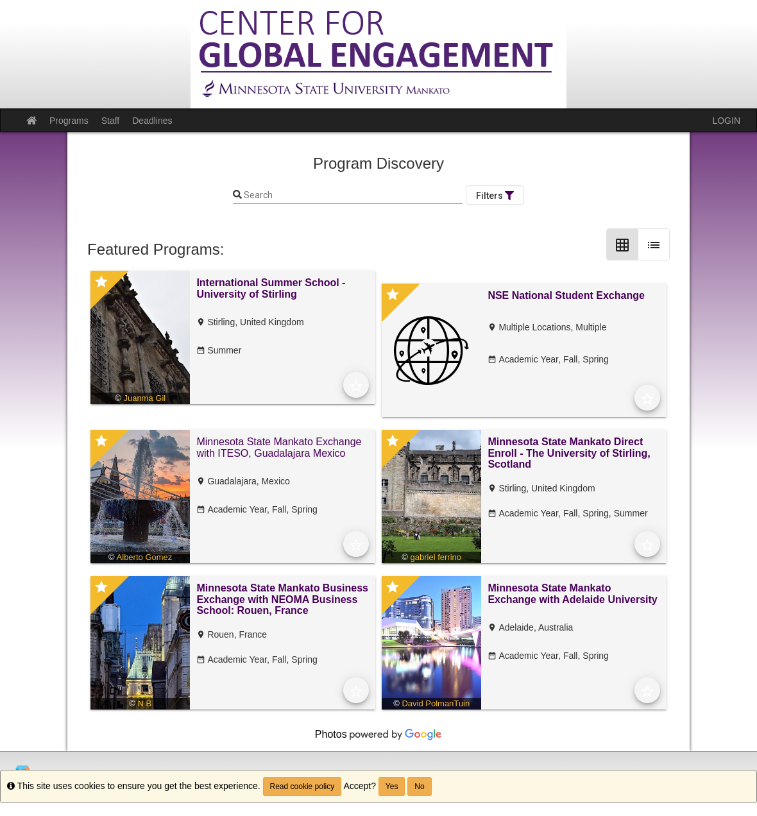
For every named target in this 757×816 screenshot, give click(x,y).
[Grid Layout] (622, 244)
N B (144, 703)
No (419, 786)
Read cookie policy (302, 786)
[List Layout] (653, 244)
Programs (69, 120)
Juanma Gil (144, 398)
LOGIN (726, 120)
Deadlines (152, 120)
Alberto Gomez (145, 557)
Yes (392, 786)
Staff (110, 120)
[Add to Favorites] (356, 385)
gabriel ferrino (436, 557)
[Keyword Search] (352, 196)
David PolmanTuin (436, 703)
